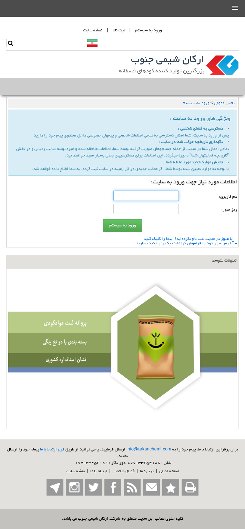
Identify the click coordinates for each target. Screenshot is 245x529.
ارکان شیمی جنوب (167, 60)
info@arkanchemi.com (148, 449)
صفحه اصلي (169, 471)
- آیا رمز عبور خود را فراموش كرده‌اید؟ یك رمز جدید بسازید (186, 243)
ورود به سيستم (148, 30)
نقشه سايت (92, 30)
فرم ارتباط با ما (52, 449)
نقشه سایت (75, 471)
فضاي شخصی (124, 471)
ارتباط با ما (98, 471)
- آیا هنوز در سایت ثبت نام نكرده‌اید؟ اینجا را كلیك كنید (190, 239)
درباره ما (147, 471)
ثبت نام (119, 30)
